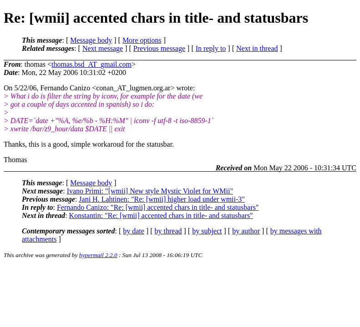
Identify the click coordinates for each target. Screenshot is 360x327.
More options (142, 40)
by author (246, 231)
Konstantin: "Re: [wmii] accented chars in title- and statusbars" (161, 215)
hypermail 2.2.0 (98, 255)
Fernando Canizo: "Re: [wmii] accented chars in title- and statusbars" (158, 207)
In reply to (211, 48)
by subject (207, 231)
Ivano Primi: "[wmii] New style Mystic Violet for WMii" (150, 191)
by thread (168, 231)
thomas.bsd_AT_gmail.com (91, 64)
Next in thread (257, 48)
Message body (91, 40)
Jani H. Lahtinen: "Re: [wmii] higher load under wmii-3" (162, 199)
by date (133, 231)
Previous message (159, 48)
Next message (102, 48)
